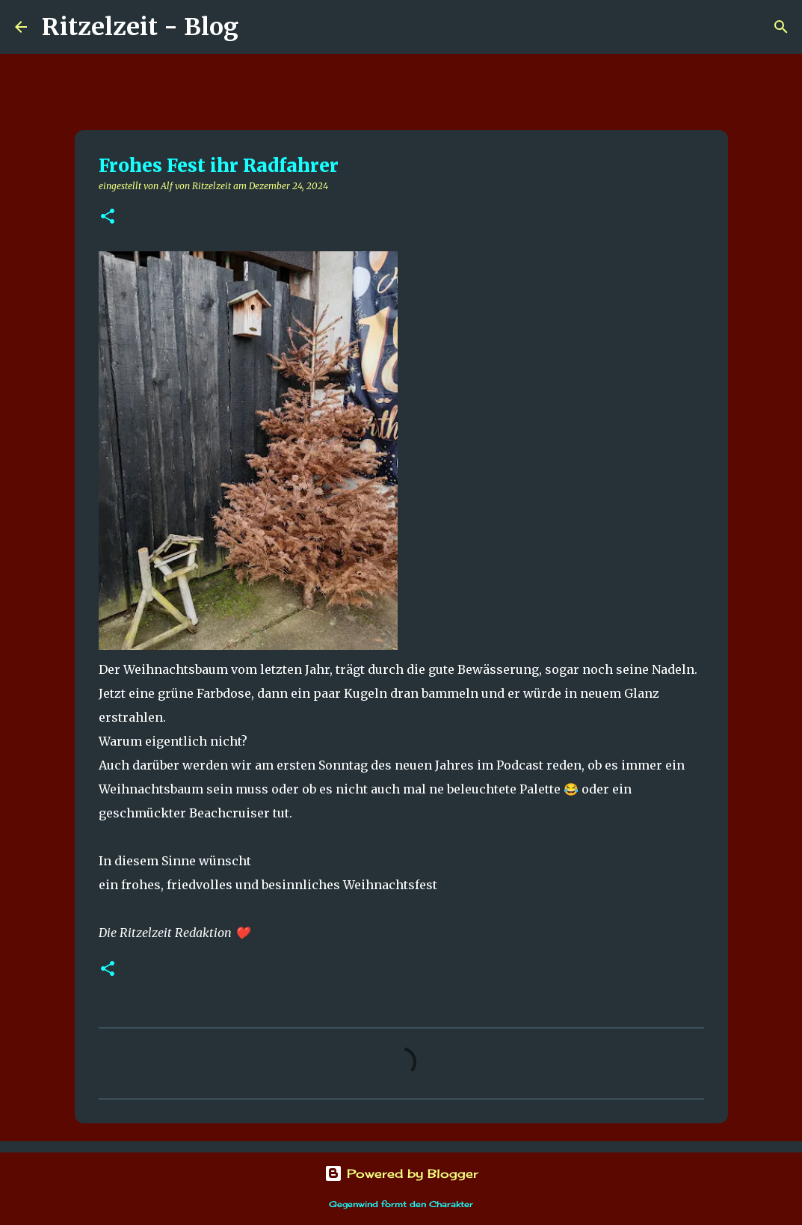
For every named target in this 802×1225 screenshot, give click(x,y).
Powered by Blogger (401, 1173)
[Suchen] (259, 27)
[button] (108, 217)
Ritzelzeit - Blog (140, 27)
